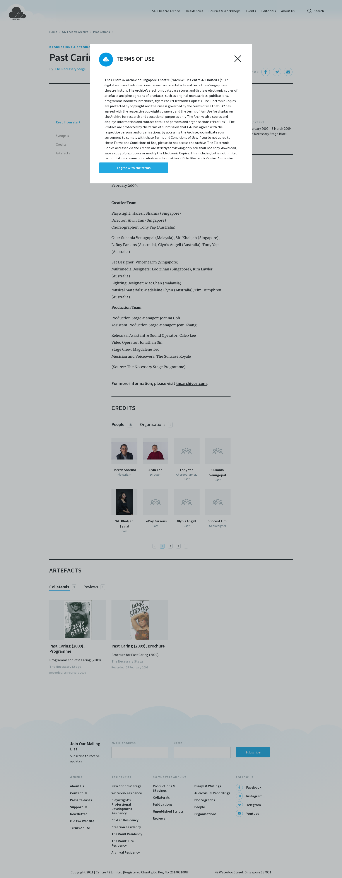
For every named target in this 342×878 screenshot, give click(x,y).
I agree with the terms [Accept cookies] (133, 168)
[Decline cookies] (238, 58)
